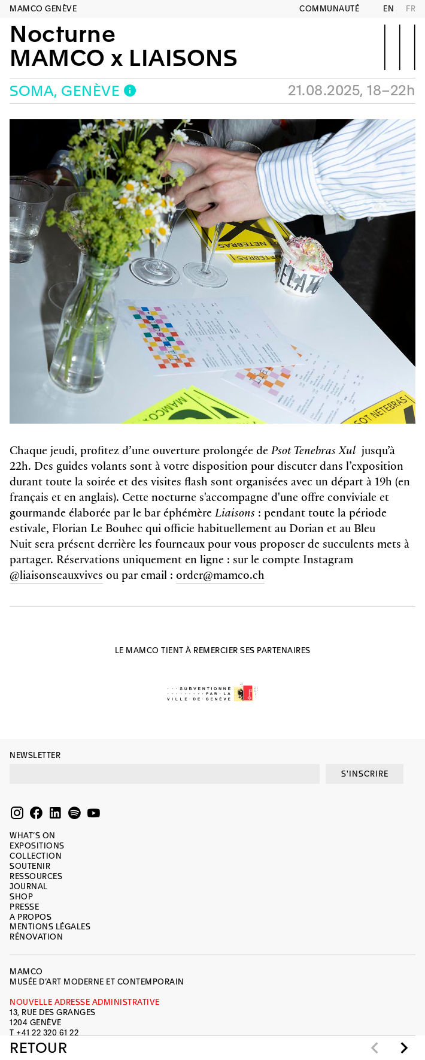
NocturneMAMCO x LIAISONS (123, 46)
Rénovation (36, 936)
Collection (36, 855)
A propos (30, 917)
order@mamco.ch (220, 574)
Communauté (329, 8)
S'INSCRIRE (364, 773)
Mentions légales (50, 926)
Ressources (36, 876)
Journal (29, 886)
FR (410, 8)
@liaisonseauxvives (56, 574)
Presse (24, 906)
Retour (38, 1048)
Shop (21, 896)
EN (388, 8)
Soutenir (30, 866)
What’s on (33, 835)
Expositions (37, 845)
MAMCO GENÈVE (43, 8)
